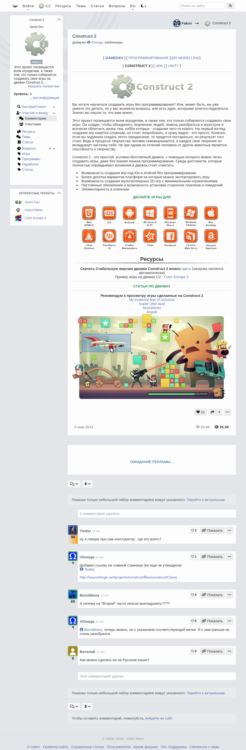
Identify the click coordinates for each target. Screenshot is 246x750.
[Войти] (28, 6)
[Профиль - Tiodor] (73, 530)
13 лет (100, 652)
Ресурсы (63, 6)
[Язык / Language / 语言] (133, 6)
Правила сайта (55, 747)
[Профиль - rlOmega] (73, 556)
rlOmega (95, 42)
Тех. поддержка (174, 747)
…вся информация (44, 98)
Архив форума (145, 747)
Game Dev (36, 27)
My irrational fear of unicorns (151, 300)
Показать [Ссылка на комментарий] (212, 530)
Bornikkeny (90, 595)
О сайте (33, 747)
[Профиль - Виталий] (73, 651)
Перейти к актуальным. (206, 500)
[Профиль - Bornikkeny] (73, 594)
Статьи (97, 6)
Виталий (88, 652)
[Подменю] (227, 412)
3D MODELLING (186, 58)
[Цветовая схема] (143, 6)
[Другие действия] (219, 412)
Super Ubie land (152, 304)
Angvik (151, 312)
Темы (81, 6)
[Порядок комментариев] (87, 484)
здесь (186, 269)
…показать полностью (42, 86)
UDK (159, 66)
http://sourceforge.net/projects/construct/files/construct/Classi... (130, 577)
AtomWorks (151, 308)
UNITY (173, 66)
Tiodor (86, 531)
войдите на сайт (158, 718)
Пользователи (118, 747)
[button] (59, 20)
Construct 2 (217, 23)
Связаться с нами (204, 747)
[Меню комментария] (229, 530)
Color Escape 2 (176, 277)
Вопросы (117, 6)
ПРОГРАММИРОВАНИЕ (148, 58)
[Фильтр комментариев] (74, 484)
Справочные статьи (87, 747)
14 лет (96, 531)
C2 (45, 6)
